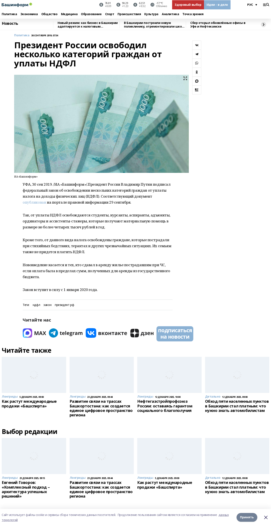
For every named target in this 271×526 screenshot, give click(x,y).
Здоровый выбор (188, 5)
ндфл (36, 305)
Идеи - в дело (217, 5)
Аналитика (170, 14)
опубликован (34, 202)
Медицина (69, 14)
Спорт (109, 14)
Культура (151, 14)
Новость (10, 23)
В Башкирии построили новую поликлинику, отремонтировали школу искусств (154, 24)
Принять (247, 517)
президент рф (64, 305)
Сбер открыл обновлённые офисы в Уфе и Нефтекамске (218, 24)
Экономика (29, 14)
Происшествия (129, 14)
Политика (9, 14)
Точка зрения (192, 14)
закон (47, 305)
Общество (49, 14)
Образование (91, 14)
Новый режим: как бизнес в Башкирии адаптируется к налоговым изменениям (88, 24)
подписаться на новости (175, 333)
